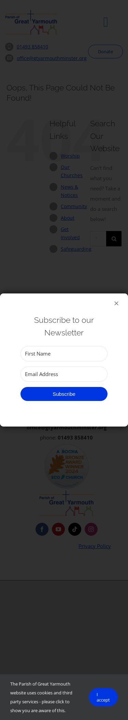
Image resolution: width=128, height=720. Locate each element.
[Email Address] (64, 374)
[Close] (116, 303)
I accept (103, 697)
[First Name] (64, 353)
